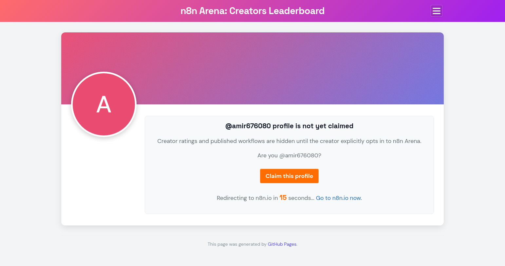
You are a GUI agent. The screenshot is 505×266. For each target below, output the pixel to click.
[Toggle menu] (436, 11)
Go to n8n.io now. (339, 198)
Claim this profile (289, 176)
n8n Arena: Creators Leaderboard (252, 11)
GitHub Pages (282, 244)
